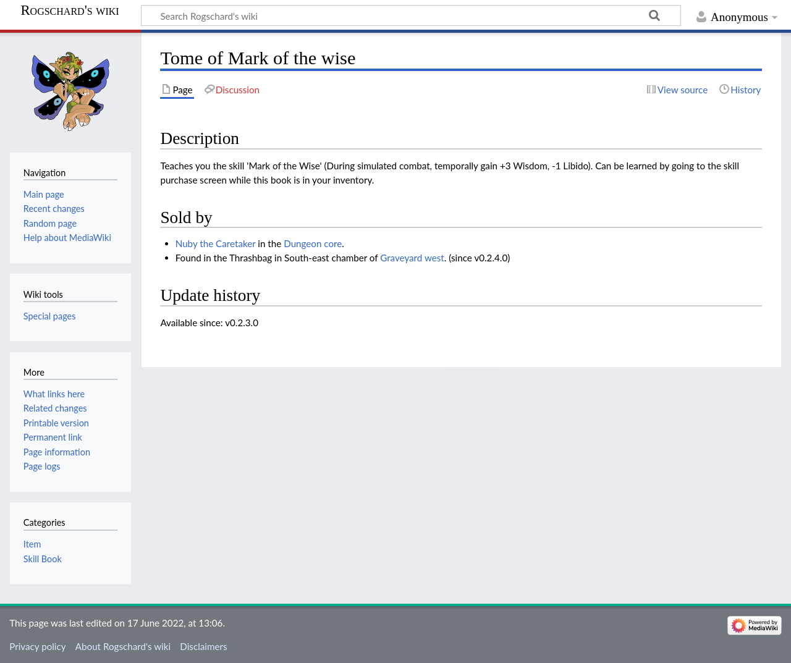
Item (32, 544)
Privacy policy (37, 646)
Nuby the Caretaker (216, 243)
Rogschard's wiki (69, 10)
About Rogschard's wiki (123, 646)
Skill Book (42, 559)
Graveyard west (412, 257)
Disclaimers (203, 646)
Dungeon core (313, 243)
